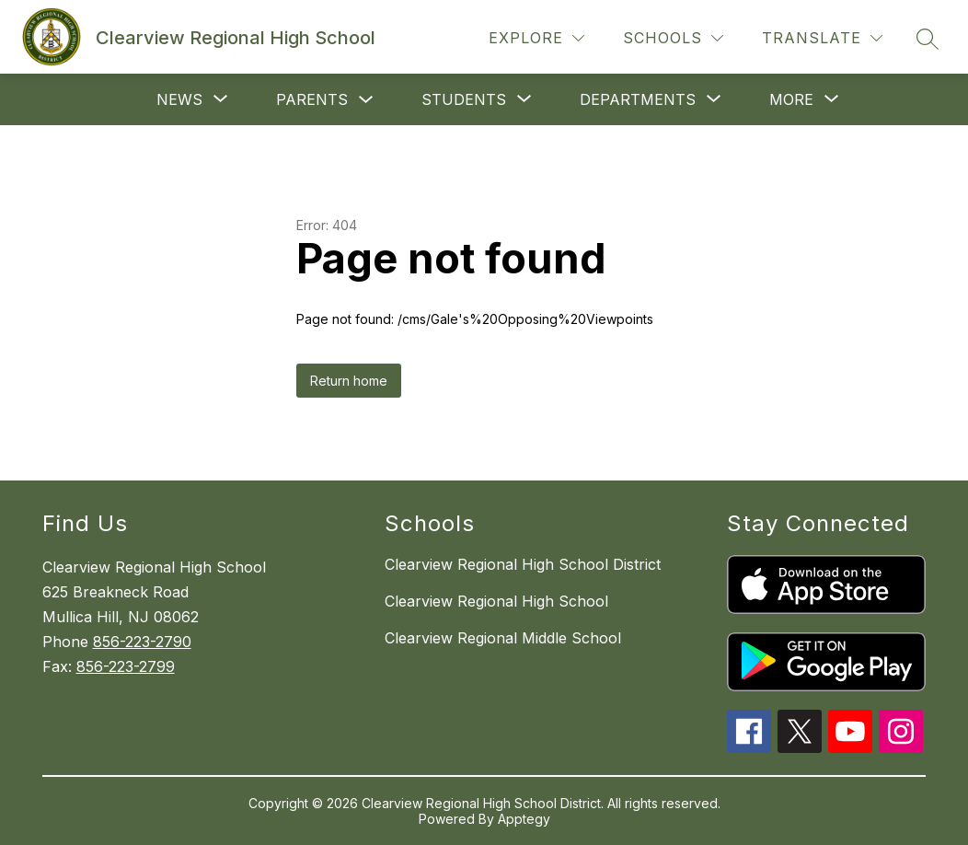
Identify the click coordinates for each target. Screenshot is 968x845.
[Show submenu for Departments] (638, 99)
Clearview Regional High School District (523, 564)
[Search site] (927, 39)
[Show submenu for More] (791, 99)
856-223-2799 (125, 666)
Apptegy (524, 819)
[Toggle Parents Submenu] (366, 99)
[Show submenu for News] (179, 99)
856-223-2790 (142, 641)
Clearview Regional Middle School (503, 638)
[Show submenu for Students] (463, 99)
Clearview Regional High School (496, 601)
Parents (312, 99)
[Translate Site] (822, 38)
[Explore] (536, 38)
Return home (348, 380)
